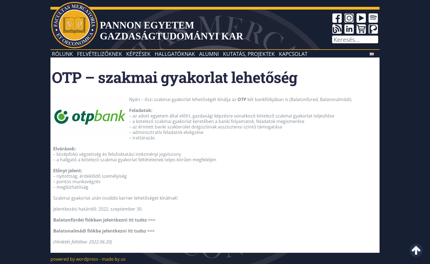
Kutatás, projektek (249, 54)
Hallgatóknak (175, 54)
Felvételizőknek (99, 54)
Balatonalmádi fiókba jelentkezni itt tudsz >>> (104, 231)
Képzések (138, 54)
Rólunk (62, 54)
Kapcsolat (293, 54)
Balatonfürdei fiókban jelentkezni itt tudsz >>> (104, 220)
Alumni (209, 54)
